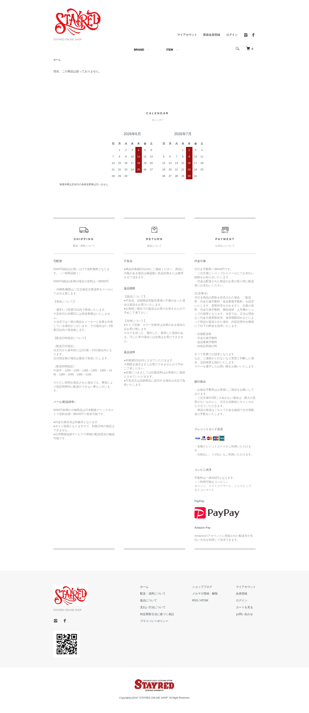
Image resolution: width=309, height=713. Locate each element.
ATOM (204, 600)
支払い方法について (153, 607)
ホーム (57, 59)
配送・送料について (153, 593)
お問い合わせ (244, 614)
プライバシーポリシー (154, 621)
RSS (195, 600)
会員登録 (241, 593)
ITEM (169, 49)
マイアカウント (187, 34)
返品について (148, 600)
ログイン (232, 34)
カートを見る (244, 607)
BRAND (139, 49)
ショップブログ (202, 586)
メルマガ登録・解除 (205, 593)
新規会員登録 (211, 34)
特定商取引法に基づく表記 (157, 614)
